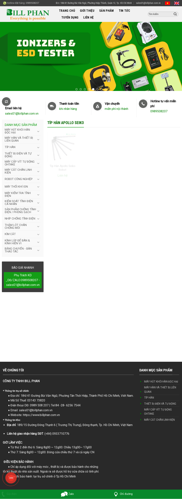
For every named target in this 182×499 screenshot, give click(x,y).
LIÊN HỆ (88, 17)
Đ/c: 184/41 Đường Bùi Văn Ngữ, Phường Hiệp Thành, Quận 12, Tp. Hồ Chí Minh (94, 3)
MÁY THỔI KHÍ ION (16, 186)
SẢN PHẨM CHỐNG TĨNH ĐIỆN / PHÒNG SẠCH (20, 211)
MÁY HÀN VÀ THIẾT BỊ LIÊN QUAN (19, 139)
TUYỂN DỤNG (69, 17)
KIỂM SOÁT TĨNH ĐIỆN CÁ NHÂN (19, 202)
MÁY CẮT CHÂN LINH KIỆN (18, 171)
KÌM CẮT (10, 234)
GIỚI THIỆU (87, 10)
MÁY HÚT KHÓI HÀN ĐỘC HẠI (17, 131)
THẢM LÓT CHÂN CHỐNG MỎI (16, 226)
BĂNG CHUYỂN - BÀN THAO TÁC (18, 250)
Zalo (67, 494)
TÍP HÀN (10, 147)
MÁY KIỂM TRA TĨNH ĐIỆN (18, 194)
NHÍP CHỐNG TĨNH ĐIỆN (20, 218)
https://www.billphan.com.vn (41, 415)
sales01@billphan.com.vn (148, 3)
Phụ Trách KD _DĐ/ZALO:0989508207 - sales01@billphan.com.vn (23, 280)
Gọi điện (8, 494)
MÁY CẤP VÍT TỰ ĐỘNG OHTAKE (19, 163)
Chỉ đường (122, 494)
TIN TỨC (124, 10)
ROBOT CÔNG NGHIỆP (19, 179)
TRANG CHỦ (67, 10)
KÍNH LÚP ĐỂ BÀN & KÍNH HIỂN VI (17, 242)
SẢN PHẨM (106, 10)
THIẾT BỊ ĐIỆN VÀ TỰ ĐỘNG (18, 155)
